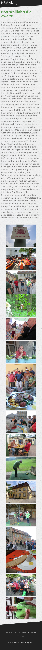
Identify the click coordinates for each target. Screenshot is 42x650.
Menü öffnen (37, 3)
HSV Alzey (9, 2)
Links (33, 632)
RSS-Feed (21, 636)
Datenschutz (11, 632)
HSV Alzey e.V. (26, 642)
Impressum (24, 632)
